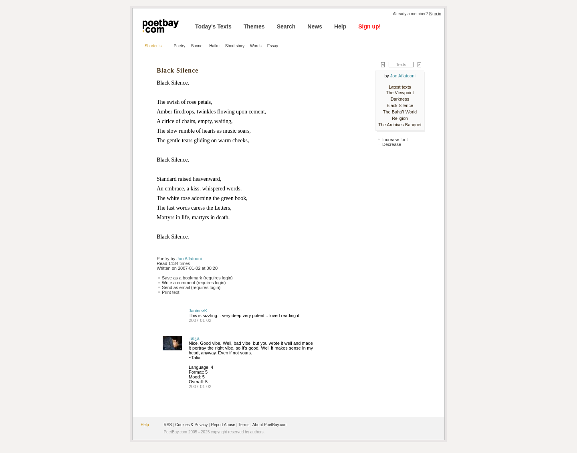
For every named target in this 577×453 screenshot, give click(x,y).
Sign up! (369, 26)
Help (340, 26)
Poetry (180, 46)
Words (256, 46)
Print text (170, 292)
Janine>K (198, 310)
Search (286, 26)
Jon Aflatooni (189, 258)
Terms (243, 425)
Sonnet (197, 46)
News (314, 26)
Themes (254, 26)
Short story (234, 46)
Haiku (214, 46)
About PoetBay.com (270, 425)
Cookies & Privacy (191, 425)
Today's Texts (213, 26)
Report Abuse (223, 425)
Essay (272, 46)
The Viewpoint (400, 92)
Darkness (400, 99)
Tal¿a (194, 338)
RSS (167, 425)
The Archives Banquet (400, 124)
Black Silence (400, 105)
